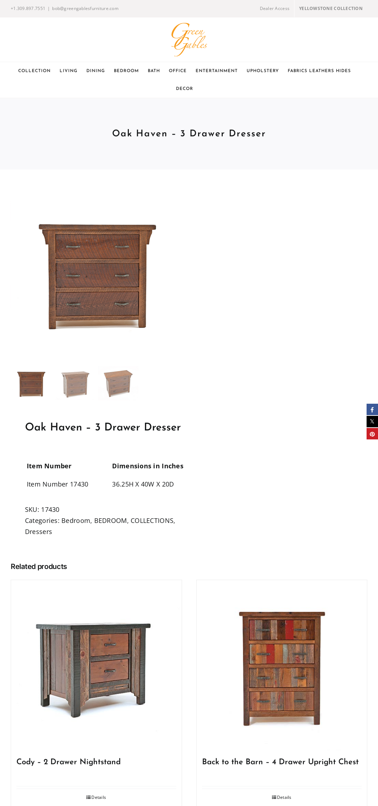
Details (98, 797)
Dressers (38, 531)
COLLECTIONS (152, 520)
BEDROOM (110, 520)
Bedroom (75, 520)
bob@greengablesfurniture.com (85, 8)
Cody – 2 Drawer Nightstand (68, 762)
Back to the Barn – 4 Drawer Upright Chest (280, 762)
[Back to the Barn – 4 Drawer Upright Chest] (282, 665)
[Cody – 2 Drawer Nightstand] (96, 665)
